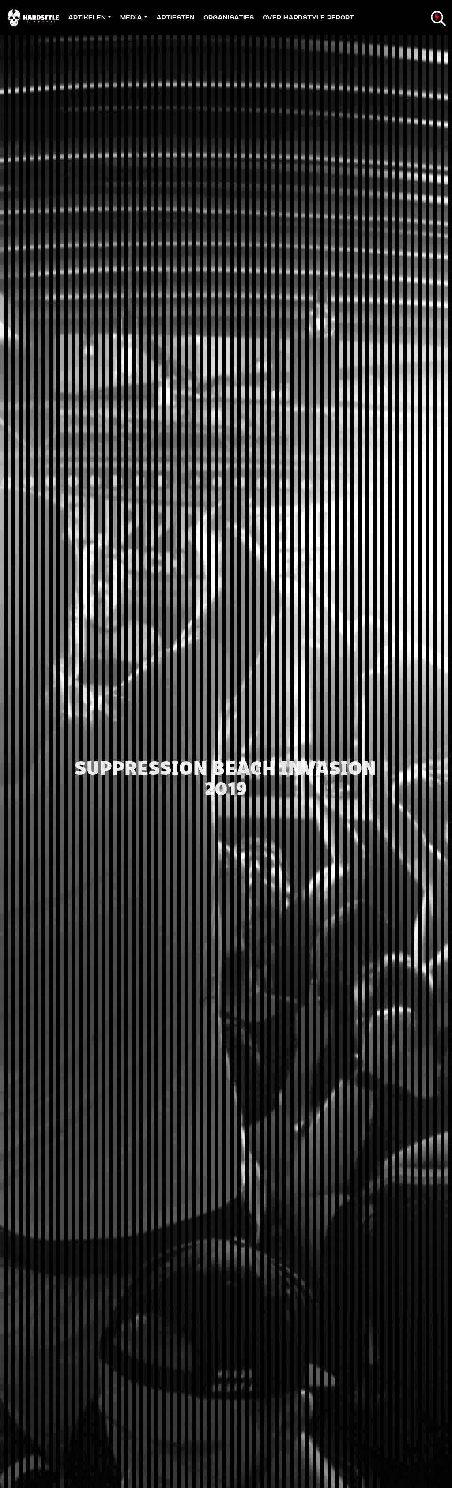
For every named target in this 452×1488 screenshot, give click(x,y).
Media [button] (131, 17)
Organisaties (228, 17)
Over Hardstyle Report (308, 17)
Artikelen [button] (87, 17)
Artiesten (175, 17)
